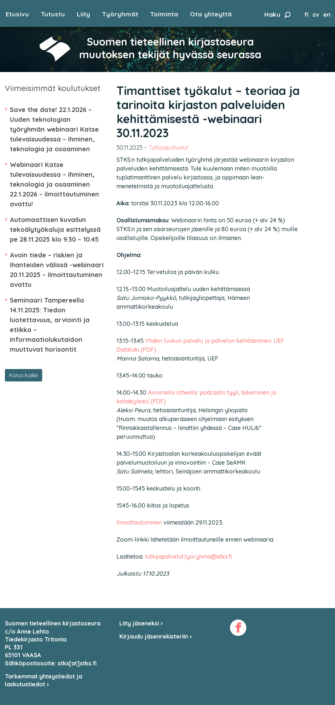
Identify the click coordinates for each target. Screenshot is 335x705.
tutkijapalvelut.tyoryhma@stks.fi (188, 556)
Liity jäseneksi (141, 623)
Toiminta (164, 14)
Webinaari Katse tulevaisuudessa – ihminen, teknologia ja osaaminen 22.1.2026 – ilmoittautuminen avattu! (54, 184)
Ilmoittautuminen (139, 522)
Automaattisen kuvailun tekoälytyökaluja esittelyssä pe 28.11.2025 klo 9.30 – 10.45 (55, 229)
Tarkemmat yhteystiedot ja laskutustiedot (43, 680)
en (326, 14)
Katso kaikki (23, 375)
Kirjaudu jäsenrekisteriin (155, 636)
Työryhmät (120, 14)
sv (315, 14)
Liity (83, 14)
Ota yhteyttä (211, 14)
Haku (277, 14)
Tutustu (53, 14)
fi (306, 14)
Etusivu (17, 14)
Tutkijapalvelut (168, 147)
